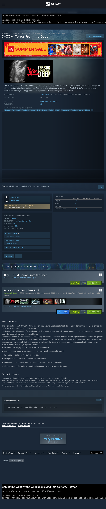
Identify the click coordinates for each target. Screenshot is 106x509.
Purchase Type (23, 454)
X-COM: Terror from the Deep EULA (17, 209)
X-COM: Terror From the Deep (77, 295)
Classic (44, 111)
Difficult (87, 111)
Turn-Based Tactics (77, 111)
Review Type (8, 454)
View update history (12, 238)
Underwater (65, 111)
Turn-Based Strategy (28, 111)
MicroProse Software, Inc (49, 103)
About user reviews (9, 427)
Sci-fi (38, 111)
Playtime (65, 454)
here (45, 409)
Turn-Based (16, 111)
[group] (53, 462)
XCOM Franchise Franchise (33, 35)
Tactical (51, 111)
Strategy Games (17, 35)
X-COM (15, 228)
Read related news (12, 242)
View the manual (12, 235)
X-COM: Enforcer (41, 295)
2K (41, 105)
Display (76, 454)
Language (38, 454)
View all (98, 401)
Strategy (7, 111)
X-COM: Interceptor (57, 295)
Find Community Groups (14, 249)
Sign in (4, 188)
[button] (27, 208)
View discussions (11, 245)
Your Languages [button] (15, 462)
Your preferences (24, 427)
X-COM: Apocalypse (26, 295)
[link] (78, 285)
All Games (5, 35)
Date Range (52, 454)
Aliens (57, 111)
